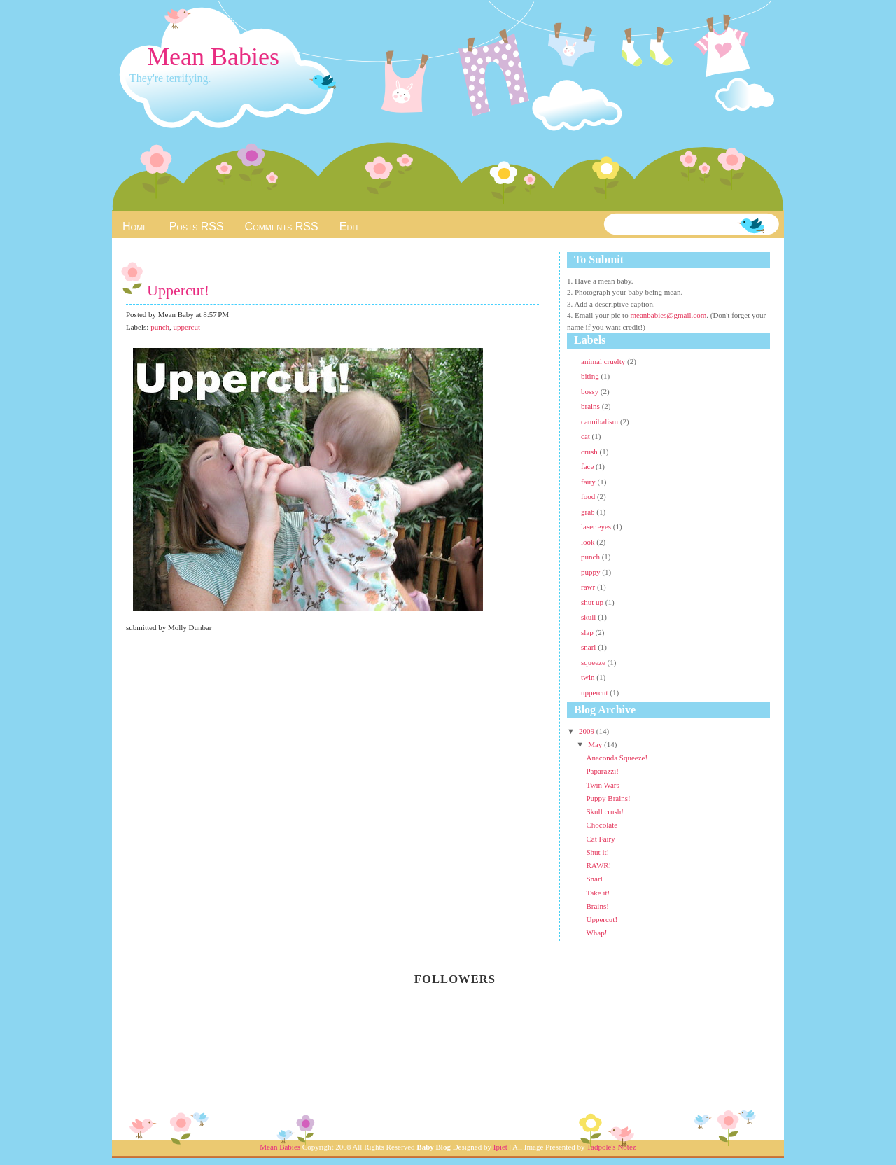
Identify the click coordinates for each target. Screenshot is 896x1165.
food (589, 496)
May (596, 744)
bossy (591, 391)
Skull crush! (604, 811)
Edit (349, 226)
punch (159, 327)
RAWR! (598, 865)
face (588, 466)
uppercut (187, 327)
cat (586, 436)
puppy (591, 572)
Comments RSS (281, 226)
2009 (587, 731)
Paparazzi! (602, 771)
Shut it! (597, 852)
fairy (589, 481)
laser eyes (597, 526)
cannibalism (600, 421)
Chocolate (601, 825)
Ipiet (500, 1147)
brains (591, 406)
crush (590, 451)
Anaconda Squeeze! (617, 757)
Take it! (598, 892)
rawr (589, 586)
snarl (589, 647)
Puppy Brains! (608, 798)
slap (588, 632)
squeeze (594, 662)
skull (589, 617)
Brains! (597, 906)
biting (591, 376)
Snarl (594, 878)
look (588, 542)
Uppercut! (178, 290)
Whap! (596, 932)
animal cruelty (604, 361)
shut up (593, 602)
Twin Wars (602, 785)
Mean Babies (213, 57)
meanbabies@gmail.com (668, 315)
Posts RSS (196, 226)
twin (588, 677)
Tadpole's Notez (611, 1147)
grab (588, 512)
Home (135, 226)
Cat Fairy (600, 839)
